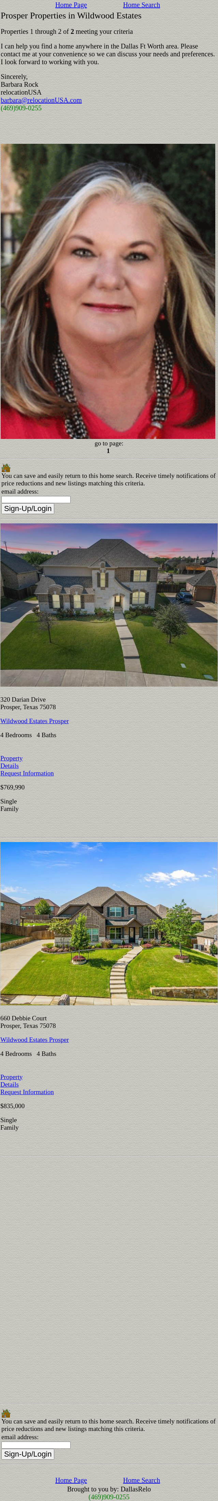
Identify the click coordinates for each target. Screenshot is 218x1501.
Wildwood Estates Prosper (34, 721)
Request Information (27, 773)
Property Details (11, 762)
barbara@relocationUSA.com (41, 100)
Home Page (71, 5)
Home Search (141, 5)
